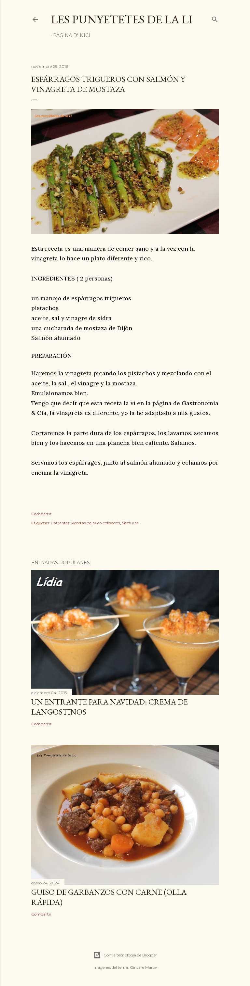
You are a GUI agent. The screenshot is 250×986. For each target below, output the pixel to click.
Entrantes (60, 522)
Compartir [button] (41, 513)
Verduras (130, 522)
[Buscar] (215, 18)
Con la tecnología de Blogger (125, 955)
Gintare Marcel (144, 967)
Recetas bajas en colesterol (95, 522)
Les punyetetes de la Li (122, 19)
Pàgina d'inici (71, 35)
